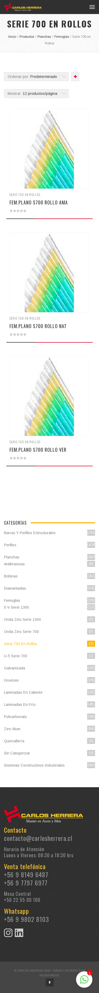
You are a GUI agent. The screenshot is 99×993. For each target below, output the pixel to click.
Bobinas (11, 576)
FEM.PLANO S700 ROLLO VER (38, 449)
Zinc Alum (12, 729)
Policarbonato (15, 717)
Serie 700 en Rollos (25, 194)
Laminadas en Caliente (23, 692)
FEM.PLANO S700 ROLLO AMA (39, 202)
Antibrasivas (14, 564)
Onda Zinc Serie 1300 (22, 619)
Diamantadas (15, 588)
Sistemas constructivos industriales (34, 765)
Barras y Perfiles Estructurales (30, 533)
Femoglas (12, 600)
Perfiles (10, 545)
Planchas (12, 557)
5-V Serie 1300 (16, 607)
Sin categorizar (17, 753)
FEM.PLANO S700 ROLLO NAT (38, 326)
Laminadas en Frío (20, 704)
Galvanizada (14, 668)
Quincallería (14, 741)
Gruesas (11, 680)
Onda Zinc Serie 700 (21, 632)
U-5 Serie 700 (15, 656)
